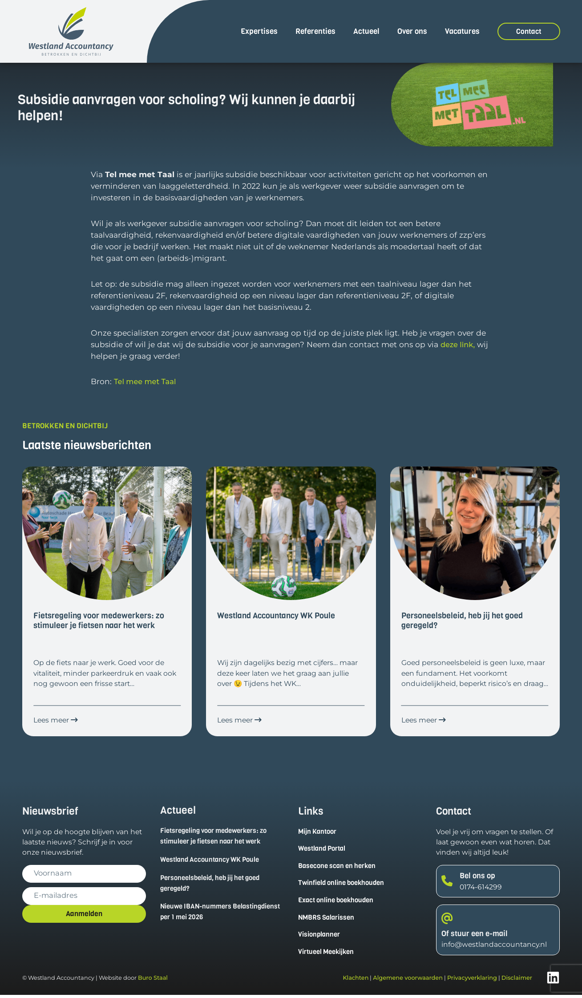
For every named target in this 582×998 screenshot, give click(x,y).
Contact (529, 31)
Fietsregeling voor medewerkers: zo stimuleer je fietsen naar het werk (218, 836)
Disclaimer (516, 981)
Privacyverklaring (472, 981)
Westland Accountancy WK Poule (213, 860)
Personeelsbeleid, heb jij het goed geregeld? (214, 884)
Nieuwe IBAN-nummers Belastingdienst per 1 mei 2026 (210, 913)
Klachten (355, 981)
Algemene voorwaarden (408, 981)
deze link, (459, 344)
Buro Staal (153, 981)
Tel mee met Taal (147, 381)
